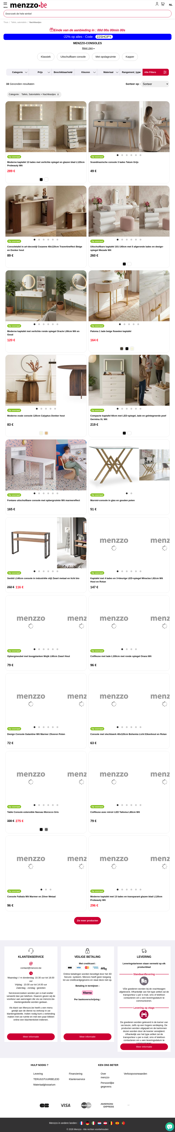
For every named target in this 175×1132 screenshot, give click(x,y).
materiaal (108, 72)
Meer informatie (31, 1036)
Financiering (75, 1073)
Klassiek (46, 56)
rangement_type (131, 72)
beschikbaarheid (63, 72)
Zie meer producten (87, 920)
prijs (40, 72)
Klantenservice (77, 1079)
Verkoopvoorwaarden (135, 1073)
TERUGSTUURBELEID (46, 1079)
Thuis (6, 22)
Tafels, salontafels (18, 22)
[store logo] (82, 4)
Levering (38, 1073)
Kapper (130, 56)
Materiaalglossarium (44, 1084)
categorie (17, 72)
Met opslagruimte (106, 56)
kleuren (85, 72)
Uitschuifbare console (73, 56)
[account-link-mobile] (157, 4)
